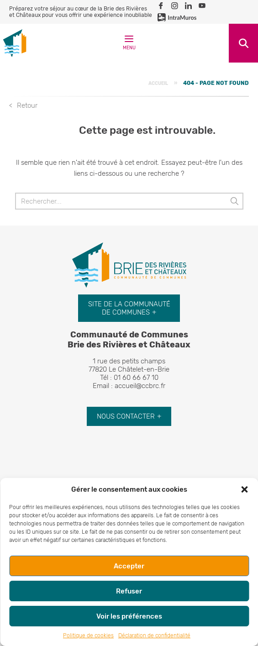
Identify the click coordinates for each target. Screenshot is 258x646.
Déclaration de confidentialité (154, 635)
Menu (129, 44)
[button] (244, 489)
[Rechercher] (129, 201)
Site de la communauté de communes (129, 308)
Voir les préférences (129, 616)
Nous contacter (126, 416)
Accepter (129, 566)
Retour (27, 105)
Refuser (129, 591)
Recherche (243, 43)
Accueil (158, 83)
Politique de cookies (88, 635)
